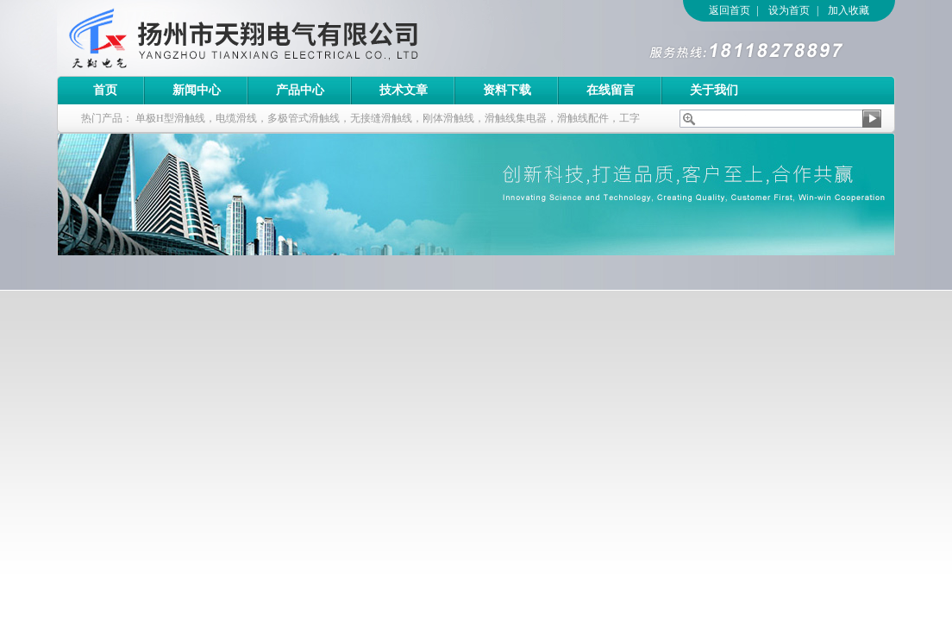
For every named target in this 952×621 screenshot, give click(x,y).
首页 (105, 90)
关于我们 (714, 90)
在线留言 (610, 90)
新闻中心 (196, 90)
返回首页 (729, 10)
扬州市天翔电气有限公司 (294, 38)
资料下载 (507, 90)
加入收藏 (848, 10)
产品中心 (300, 90)
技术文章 (403, 90)
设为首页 (789, 10)
